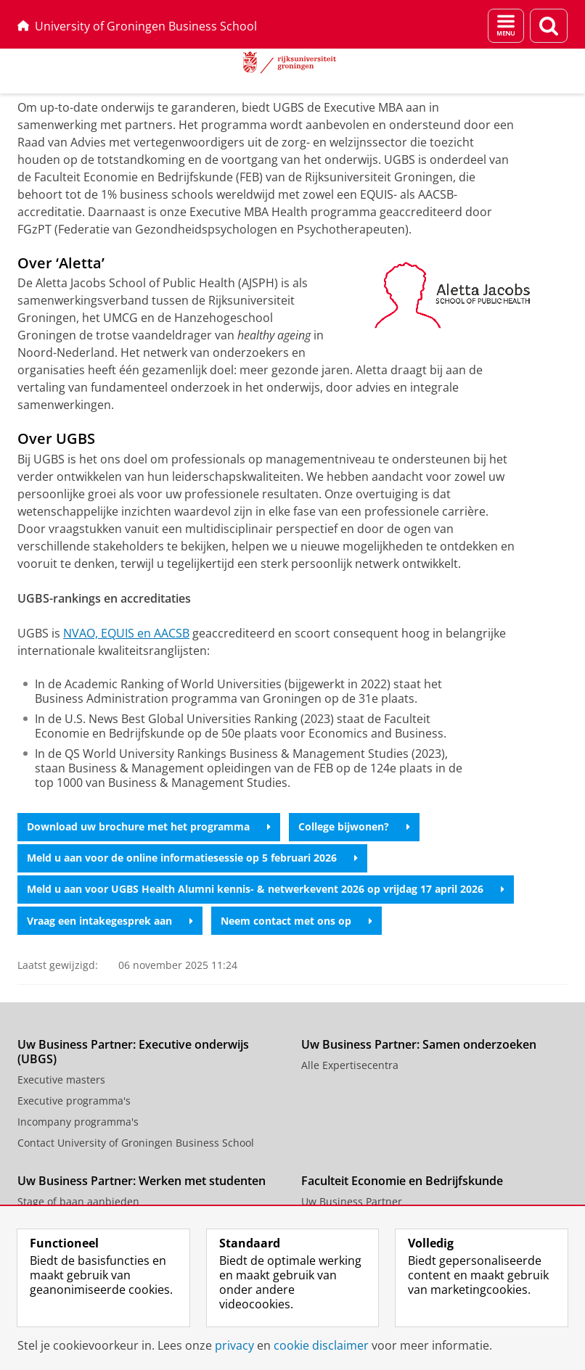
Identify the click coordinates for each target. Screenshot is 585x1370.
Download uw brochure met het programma (149, 826)
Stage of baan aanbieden (78, 1201)
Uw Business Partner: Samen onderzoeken (418, 1044)
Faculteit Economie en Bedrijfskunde (402, 1180)
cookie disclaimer (321, 1345)
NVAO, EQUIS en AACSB (126, 633)
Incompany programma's (78, 1121)
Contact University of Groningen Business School (135, 1143)
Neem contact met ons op (296, 921)
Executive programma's (74, 1100)
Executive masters (61, 1079)
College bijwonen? (354, 826)
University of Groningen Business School (137, 26)
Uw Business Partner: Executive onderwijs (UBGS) (133, 1051)
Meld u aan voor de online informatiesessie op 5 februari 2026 (192, 857)
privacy (234, 1345)
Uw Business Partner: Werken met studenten (141, 1180)
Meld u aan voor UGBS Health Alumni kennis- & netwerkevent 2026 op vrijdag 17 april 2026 (265, 889)
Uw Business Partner (351, 1201)
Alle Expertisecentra (349, 1065)
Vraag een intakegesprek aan (110, 921)
